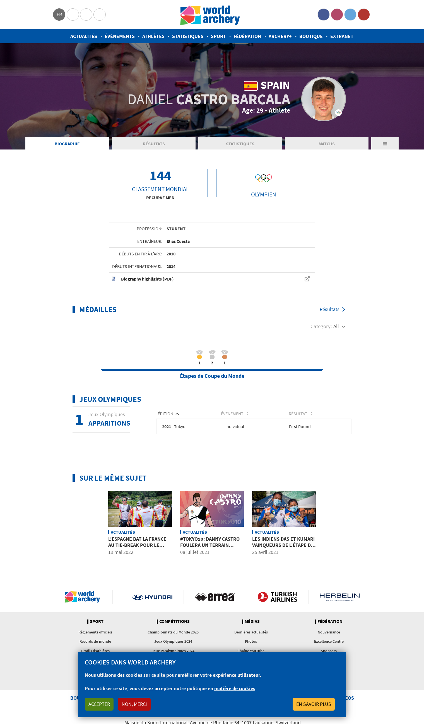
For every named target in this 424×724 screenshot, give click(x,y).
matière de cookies (234, 688)
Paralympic (86, 14)
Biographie (67, 143)
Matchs (327, 143)
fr (59, 14)
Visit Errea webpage (215, 597)
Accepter (99, 704)
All (336, 326)
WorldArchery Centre (99, 14)
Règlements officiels (95, 632)
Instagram (337, 14)
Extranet (341, 36)
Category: (321, 326)
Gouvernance (329, 632)
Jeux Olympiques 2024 (173, 641)
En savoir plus (313, 704)
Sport (218, 36)
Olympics (73, 14)
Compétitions (174, 621)
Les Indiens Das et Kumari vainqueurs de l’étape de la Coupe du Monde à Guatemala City (283, 548)
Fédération (247, 36)
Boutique (311, 36)
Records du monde (95, 641)
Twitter (350, 14)
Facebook (323, 14)
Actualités (83, 36)
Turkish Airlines (277, 597)
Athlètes (153, 36)
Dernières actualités (251, 632)
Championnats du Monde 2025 (173, 632)
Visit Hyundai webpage (152, 597)
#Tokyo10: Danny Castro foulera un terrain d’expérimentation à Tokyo (210, 548)
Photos (251, 641)
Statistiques (187, 36)
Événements (120, 36)
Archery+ (280, 36)
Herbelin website (340, 597)
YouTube (364, 14)
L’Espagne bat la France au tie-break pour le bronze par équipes (137, 545)
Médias (252, 621)
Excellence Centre (329, 641)
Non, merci (134, 704)
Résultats (154, 143)
